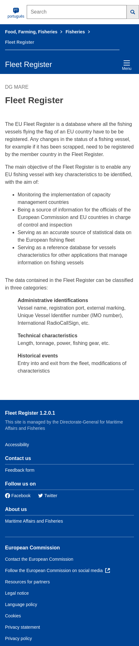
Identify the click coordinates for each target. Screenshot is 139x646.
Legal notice (17, 593)
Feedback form (19, 470)
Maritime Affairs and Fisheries (34, 521)
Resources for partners (27, 581)
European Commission (32, 547)
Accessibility (17, 444)
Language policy (21, 604)
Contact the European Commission (39, 559)
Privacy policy (18, 638)
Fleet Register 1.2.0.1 (30, 413)
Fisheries (75, 31)
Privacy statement (22, 627)
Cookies (13, 615)
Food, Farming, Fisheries (31, 31)
